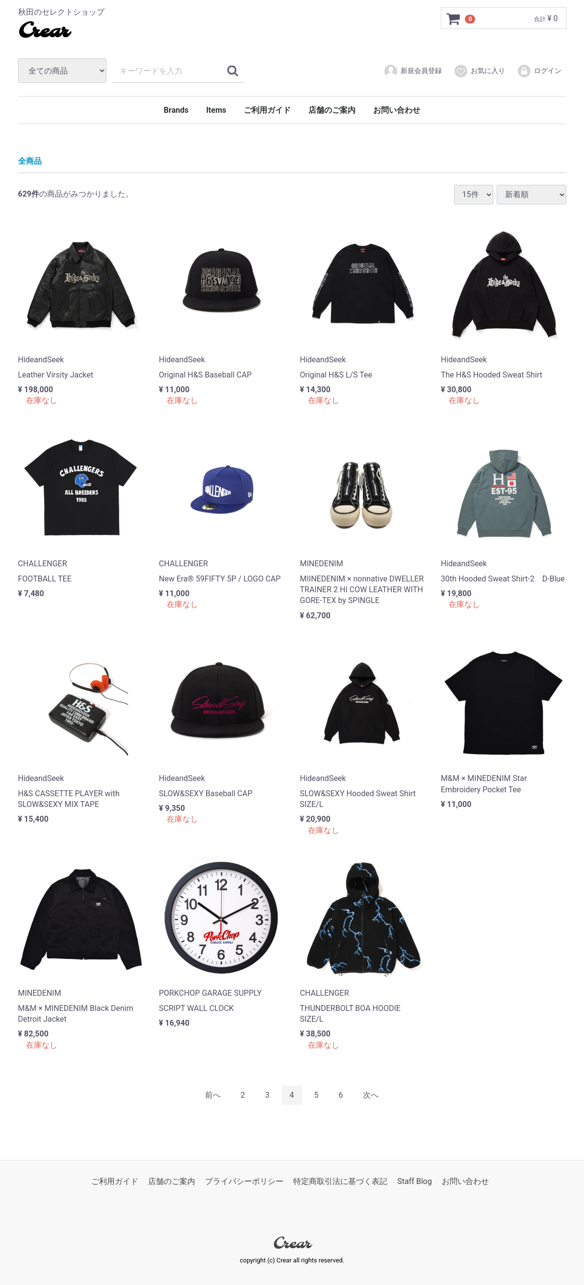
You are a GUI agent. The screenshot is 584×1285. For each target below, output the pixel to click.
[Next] (370, 1095)
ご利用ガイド (267, 110)
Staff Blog (414, 1180)
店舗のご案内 (331, 110)
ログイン (539, 71)
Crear (43, 32)
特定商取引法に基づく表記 (340, 1180)
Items (216, 110)
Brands (176, 110)
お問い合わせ (396, 110)
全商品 (30, 161)
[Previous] (213, 1095)
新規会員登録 (412, 71)
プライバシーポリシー (244, 1180)
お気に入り (479, 71)
